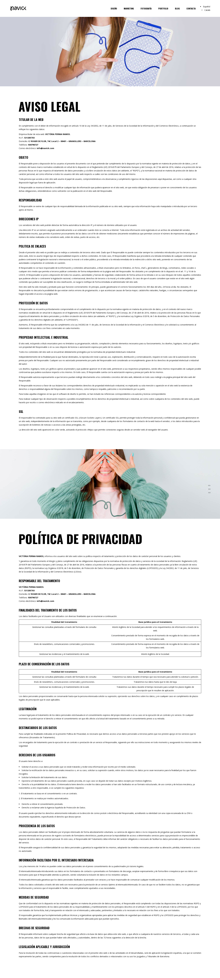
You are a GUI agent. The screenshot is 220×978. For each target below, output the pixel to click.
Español (206, 6)
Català (207, 10)
